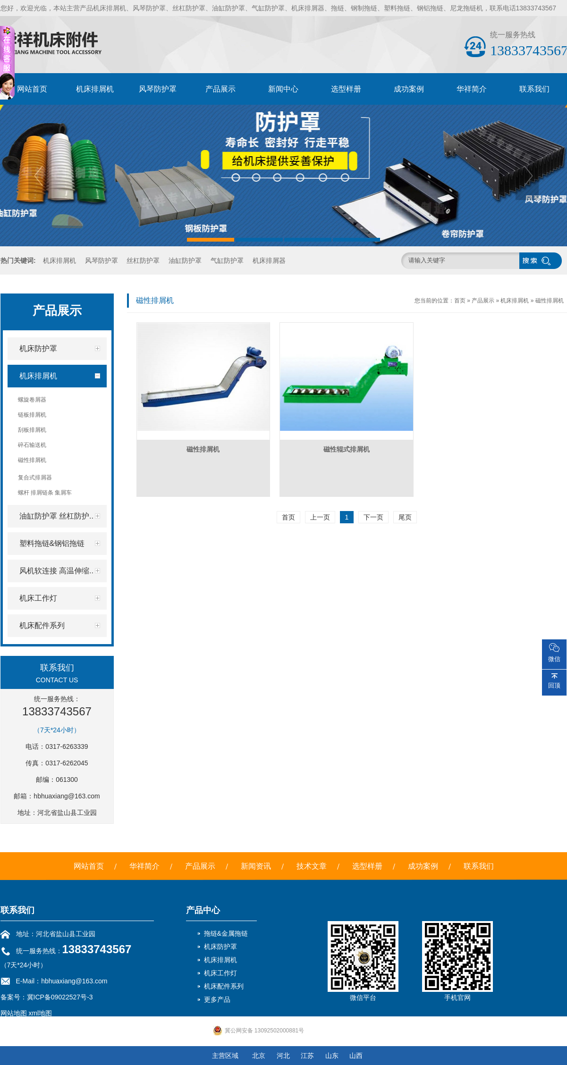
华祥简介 (472, 89)
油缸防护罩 (185, 260)
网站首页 (32, 89)
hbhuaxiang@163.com (67, 796)
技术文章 (311, 866)
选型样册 (346, 89)
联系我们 (534, 89)
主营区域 (225, 1055)
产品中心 (203, 910)
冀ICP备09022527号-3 (60, 997)
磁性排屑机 (549, 300)
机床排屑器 (269, 260)
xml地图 (40, 1013)
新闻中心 (283, 89)
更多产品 (217, 999)
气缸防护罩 (227, 260)
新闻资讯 (256, 866)
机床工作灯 (220, 973)
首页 (459, 300)
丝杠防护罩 (143, 260)
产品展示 (220, 89)
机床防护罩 (220, 946)
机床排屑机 (95, 89)
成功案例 (409, 89)
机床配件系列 (224, 986)
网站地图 (13, 1013)
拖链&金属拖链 (226, 933)
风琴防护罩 (158, 89)
